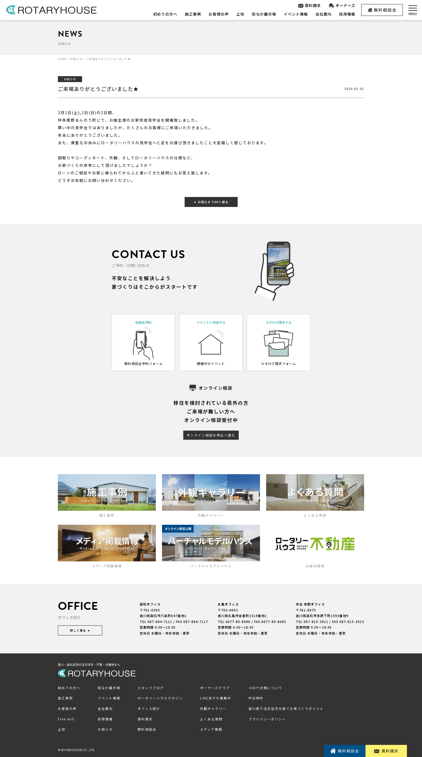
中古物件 (255, 698)
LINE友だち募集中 (215, 698)
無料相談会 (382, 10)
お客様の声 (219, 14)
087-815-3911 (316, 621)
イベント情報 (296, 14)
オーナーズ (341, 5)
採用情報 (347, 14)
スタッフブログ (151, 687)
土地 (240, 14)
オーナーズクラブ (215, 687)
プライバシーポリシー (267, 719)
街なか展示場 (264, 14)
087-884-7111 (159, 621)
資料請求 (309, 5)
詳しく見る (80, 630)
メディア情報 (211, 729)
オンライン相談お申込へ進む (211, 435)
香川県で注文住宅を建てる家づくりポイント (286, 708)
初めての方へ (165, 14)
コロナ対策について (265, 687)
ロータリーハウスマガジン (160, 698)
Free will (66, 719)
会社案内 (323, 14)
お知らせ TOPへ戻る (211, 202)
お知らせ (105, 729)
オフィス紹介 (149, 708)
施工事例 (193, 14)
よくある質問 (211, 719)
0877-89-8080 (238, 621)
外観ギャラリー (213, 708)
